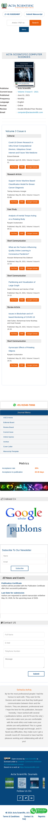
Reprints (41, 816)
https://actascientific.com (29, 767)
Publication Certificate (11, 584)
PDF (21, 167)
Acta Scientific (10, 615)
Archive (6, 442)
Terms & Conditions (11, 816)
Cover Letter (8, 447)
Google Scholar (32, 167)
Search (35, 23)
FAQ (24, 819)
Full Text (14, 167)
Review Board (8, 427)
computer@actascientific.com (30, 112)
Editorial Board (8, 422)
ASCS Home (8, 418)
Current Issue (8, 432)
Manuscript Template (11, 451)
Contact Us (28, 816)
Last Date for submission (12, 594)
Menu (24, 29)
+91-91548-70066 (26, 405)
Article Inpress (8, 437)
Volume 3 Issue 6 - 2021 (27, 92)
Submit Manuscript (34, 14)
